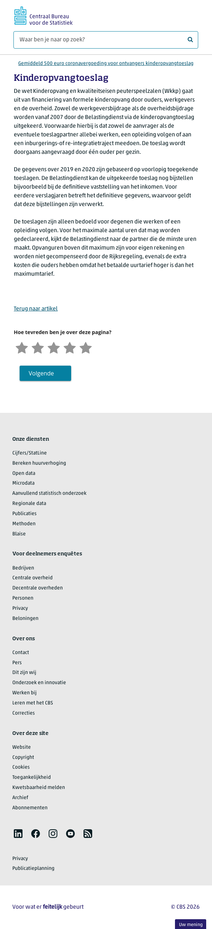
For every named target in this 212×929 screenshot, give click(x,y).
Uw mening (191, 924)
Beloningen (25, 618)
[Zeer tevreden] (86, 347)
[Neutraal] (54, 347)
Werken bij (24, 693)
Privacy (20, 608)
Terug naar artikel (36, 309)
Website (21, 747)
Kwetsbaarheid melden (38, 787)
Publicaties (24, 513)
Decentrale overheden (37, 588)
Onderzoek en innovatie (39, 683)
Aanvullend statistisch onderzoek (49, 493)
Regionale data (29, 503)
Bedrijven (23, 568)
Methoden (24, 524)
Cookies (21, 767)
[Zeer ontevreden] (22, 347)
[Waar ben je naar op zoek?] (105, 40)
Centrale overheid (32, 578)
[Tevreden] (70, 347)
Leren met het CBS (32, 703)
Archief (20, 798)
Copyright (23, 757)
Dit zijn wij (24, 672)
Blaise (19, 534)
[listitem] (18, 833)
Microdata (23, 483)
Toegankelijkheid (31, 777)
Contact (20, 652)
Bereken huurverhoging (39, 463)
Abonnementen (30, 808)
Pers (17, 663)
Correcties (23, 713)
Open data (23, 473)
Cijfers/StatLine (29, 453)
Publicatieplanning (33, 868)
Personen (22, 598)
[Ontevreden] (38, 347)
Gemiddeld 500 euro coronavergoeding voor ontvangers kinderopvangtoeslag (105, 63)
